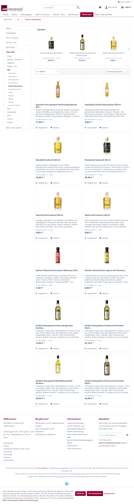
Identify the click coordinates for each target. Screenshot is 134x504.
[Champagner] (26, 14)
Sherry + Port (11, 42)
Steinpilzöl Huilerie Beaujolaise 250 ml (103, 104)
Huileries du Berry (14, 89)
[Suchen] (78, 7)
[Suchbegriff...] (61, 7)
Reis (9, 108)
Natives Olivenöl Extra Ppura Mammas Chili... (57, 270)
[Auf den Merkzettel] (55, 127)
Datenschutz (72, 446)
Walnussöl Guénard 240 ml (113, 53)
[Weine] (14, 14)
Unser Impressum (74, 448)
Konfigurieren (109, 493)
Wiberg (10, 99)
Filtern (41, 71)
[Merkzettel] (100, 7)
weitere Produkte (14, 105)
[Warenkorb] (126, 7)
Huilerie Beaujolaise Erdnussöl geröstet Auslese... (54, 326)
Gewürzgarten (13, 80)
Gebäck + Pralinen (14, 59)
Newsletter (39, 431)
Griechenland (13, 83)
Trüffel (10, 122)
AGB (68, 437)
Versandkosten (43, 468)
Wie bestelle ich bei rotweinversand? (49, 423)
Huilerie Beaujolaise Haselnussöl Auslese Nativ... (82, 54)
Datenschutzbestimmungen (110, 443)
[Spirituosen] (73, 14)
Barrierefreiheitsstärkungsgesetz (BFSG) (80, 441)
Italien (10, 92)
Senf (9, 115)
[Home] (5, 14)
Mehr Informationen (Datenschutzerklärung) (20, 500)
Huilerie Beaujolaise (15, 86)
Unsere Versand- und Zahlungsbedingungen (76, 427)
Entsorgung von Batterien (45, 434)
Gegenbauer (12, 76)
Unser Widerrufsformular (77, 434)
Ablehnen (80, 493)
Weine (8, 28)
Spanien (11, 96)
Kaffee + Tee (12, 66)
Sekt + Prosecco (12, 38)
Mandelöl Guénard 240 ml (48, 160)
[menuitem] (61, 7)
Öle (8, 70)
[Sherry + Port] (59, 14)
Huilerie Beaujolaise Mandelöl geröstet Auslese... (54, 382)
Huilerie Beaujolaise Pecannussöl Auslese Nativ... (104, 382)
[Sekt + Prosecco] (42, 14)
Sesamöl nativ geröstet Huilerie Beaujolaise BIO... (56, 105)
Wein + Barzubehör (13, 128)
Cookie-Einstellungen (75, 423)
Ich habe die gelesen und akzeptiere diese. (113, 443)
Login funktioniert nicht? (45, 429)
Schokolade (11, 112)
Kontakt (38, 426)
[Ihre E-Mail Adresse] (111, 435)
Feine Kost (10, 52)
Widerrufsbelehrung (75, 431)
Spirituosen (10, 47)
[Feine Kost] (86, 14)
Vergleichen (42, 128)
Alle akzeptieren (95, 493)
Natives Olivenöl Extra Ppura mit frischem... (105, 270)
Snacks (10, 119)
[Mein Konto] (111, 7)
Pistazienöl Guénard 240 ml (51, 53)
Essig (9, 56)
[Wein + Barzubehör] (103, 14)
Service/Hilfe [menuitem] (124, 2)
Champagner (11, 33)
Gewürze (10, 63)
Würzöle (11, 102)
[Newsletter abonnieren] (127, 435)
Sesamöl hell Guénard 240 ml (49, 215)
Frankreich (12, 73)
